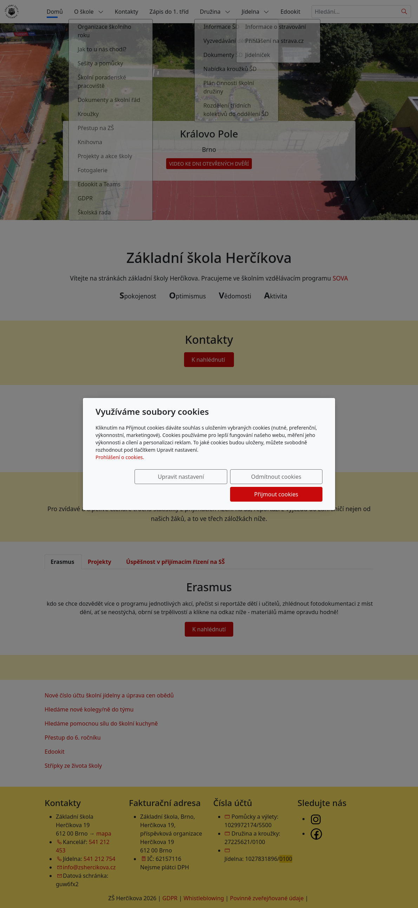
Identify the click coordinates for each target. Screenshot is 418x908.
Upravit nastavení (148, 485)
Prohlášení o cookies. (120, 466)
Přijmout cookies (289, 485)
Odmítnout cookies (219, 485)
